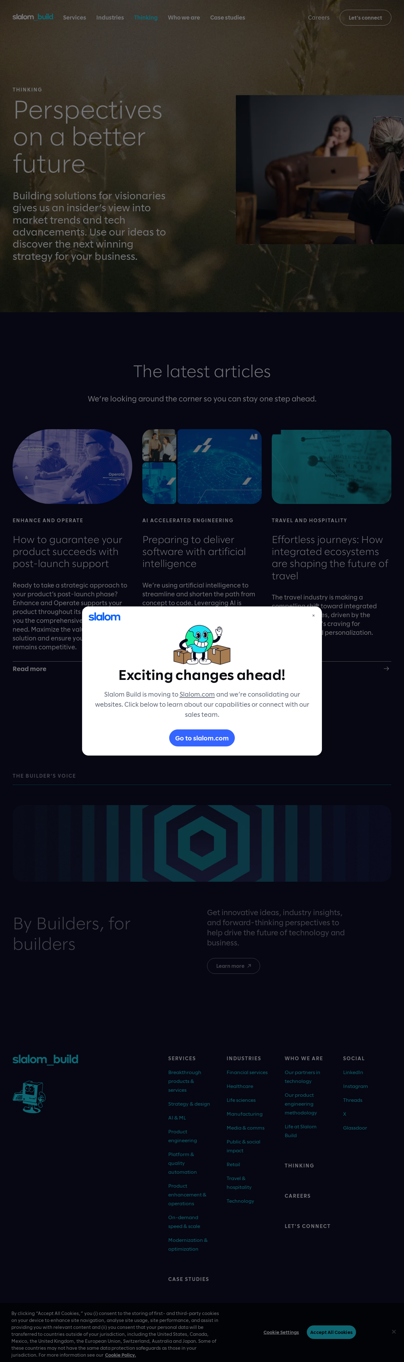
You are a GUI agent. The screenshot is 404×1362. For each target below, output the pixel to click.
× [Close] (313, 615)
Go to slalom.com (202, 738)
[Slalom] (104, 616)
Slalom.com (197, 694)
